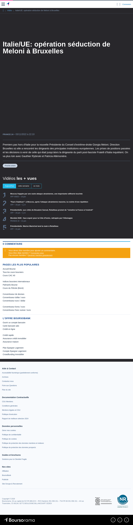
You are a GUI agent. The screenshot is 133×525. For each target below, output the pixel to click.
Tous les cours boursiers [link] (13, 272)
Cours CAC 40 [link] (9, 275)
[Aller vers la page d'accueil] (8, 4)
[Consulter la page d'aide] (120, 4)
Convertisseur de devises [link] (13, 294)
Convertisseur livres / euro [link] (14, 307)
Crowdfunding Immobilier (13, 354)
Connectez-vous (37, 253)
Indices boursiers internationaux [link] (16, 281)
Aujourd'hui (9, 186)
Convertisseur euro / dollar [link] (14, 301)
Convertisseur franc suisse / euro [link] (17, 310)
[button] (3, 4)
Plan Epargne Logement (13, 348)
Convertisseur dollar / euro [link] (14, 297)
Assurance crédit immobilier (14, 338)
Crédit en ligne (9, 329)
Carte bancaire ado (11, 326)
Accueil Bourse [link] (9, 269)
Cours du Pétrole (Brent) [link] (13, 288)
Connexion (126, 4)
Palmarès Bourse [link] (10, 285)
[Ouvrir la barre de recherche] (117, 4)
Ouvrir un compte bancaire (14, 322)
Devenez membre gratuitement (40, 255)
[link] (20, 373)
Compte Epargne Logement (14, 351)
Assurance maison (11, 342)
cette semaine (23, 186)
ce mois (36, 186)
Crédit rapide (8, 335)
